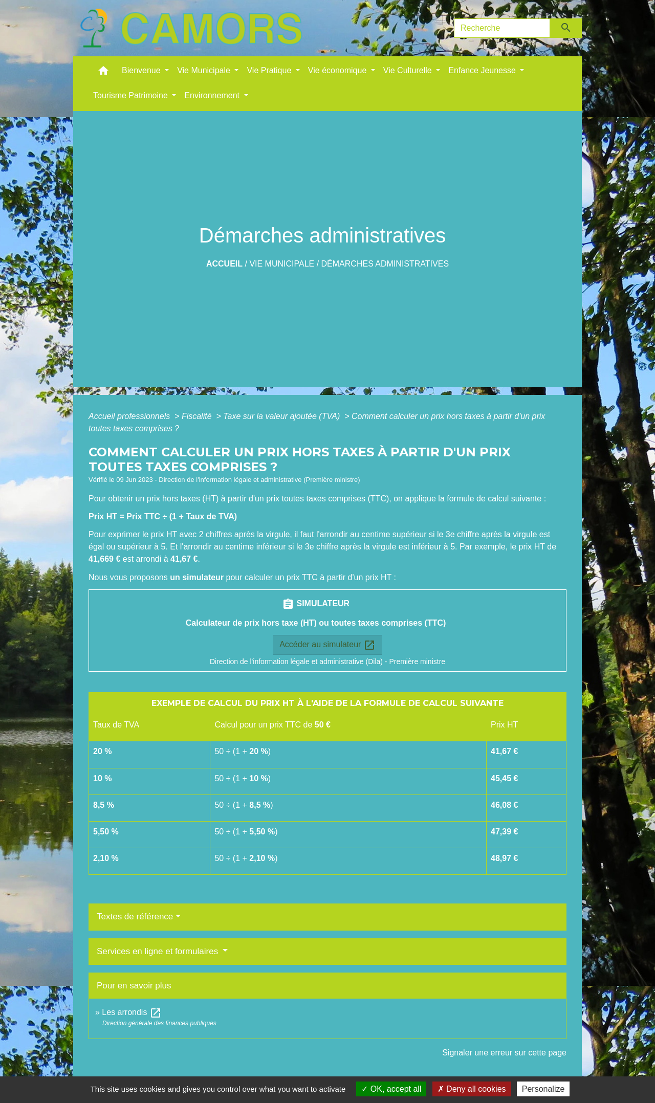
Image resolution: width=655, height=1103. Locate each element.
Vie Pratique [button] (270, 70)
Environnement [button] (213, 95)
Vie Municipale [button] (204, 70)
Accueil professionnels (130, 416)
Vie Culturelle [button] (408, 70)
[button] (103, 72)
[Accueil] (191, 28)
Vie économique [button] (338, 70)
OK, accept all (391, 1089)
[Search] (502, 28)
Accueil (224, 263)
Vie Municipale (281, 263)
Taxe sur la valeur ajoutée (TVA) (282, 416)
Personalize (543, 1089)
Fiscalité (198, 416)
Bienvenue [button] (142, 70)
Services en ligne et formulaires (159, 951)
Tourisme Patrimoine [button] (131, 95)
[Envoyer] (566, 28)
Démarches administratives (385, 263)
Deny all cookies (472, 1089)
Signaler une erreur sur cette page (504, 1052)
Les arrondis (132, 1012)
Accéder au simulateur (327, 645)
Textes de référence (135, 916)
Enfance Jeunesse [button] (483, 70)
